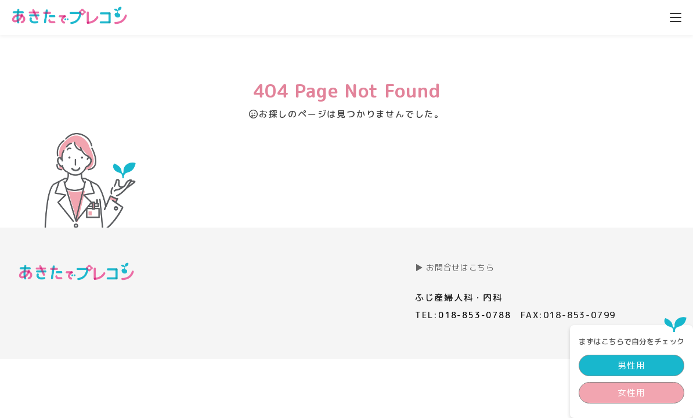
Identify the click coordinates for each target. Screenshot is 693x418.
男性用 (619, 98)
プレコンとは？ (292, 16)
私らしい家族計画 (469, 16)
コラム (545, 16)
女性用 (619, 126)
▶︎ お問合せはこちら (455, 267)
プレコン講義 (378, 16)
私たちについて (617, 16)
